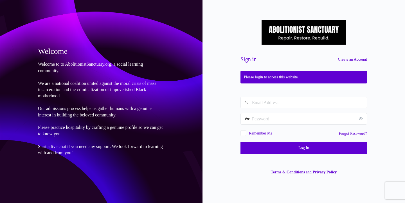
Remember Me (261, 133)
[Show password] (361, 118)
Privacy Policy (324, 172)
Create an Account (352, 59)
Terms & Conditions (288, 172)
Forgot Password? (353, 133)
